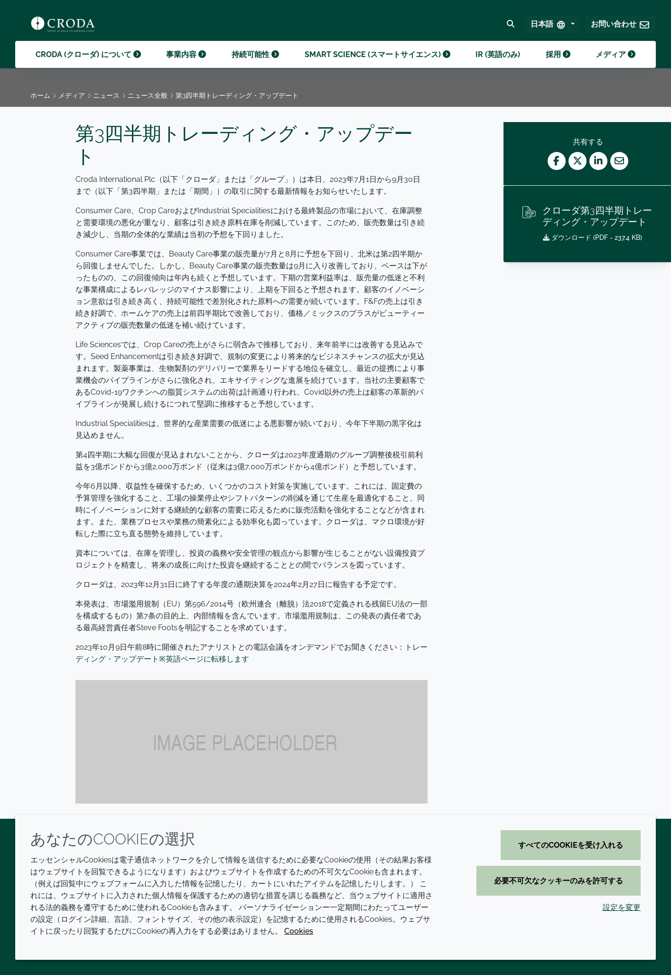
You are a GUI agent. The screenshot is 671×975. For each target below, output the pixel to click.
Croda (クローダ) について (88, 65)
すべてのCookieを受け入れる (570, 845)
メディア (615, 65)
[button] (620, 27)
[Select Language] (552, 27)
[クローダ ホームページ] (63, 26)
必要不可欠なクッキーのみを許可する (558, 880)
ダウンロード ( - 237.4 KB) (592, 237)
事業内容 (186, 65)
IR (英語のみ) (497, 65)
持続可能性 (255, 65)
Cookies (298, 931)
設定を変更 (622, 907)
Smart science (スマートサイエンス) (377, 65)
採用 (558, 65)
